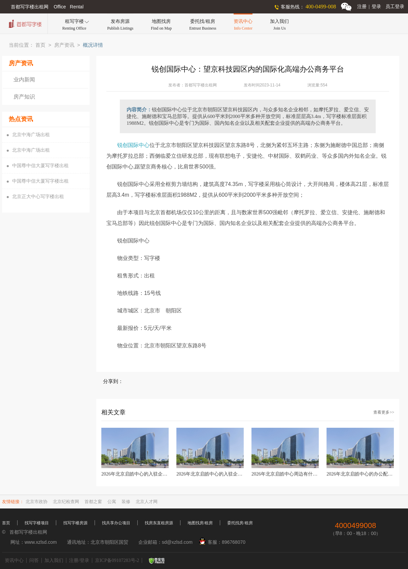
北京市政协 (36, 501)
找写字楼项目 (37, 523)
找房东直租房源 (159, 523)
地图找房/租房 (200, 523)
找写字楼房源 (75, 523)
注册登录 (369, 6)
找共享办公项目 (116, 523)
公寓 (111, 501)
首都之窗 (93, 501)
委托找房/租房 (239, 523)
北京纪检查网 (66, 501)
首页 (40, 45)
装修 (126, 501)
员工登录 (394, 6)
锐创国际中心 (133, 145)
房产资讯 (64, 45)
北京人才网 (147, 501)
